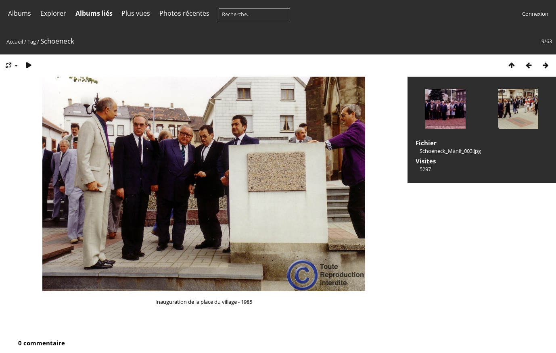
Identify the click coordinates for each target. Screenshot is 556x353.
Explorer (53, 13)
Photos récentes (184, 13)
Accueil (14, 41)
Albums (19, 13)
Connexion (535, 13)
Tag (31, 41)
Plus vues (135, 13)
